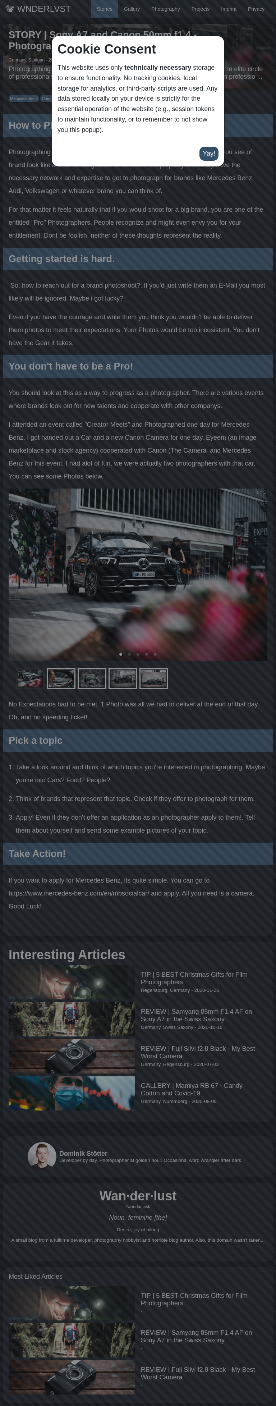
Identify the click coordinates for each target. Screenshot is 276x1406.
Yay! (209, 153)
